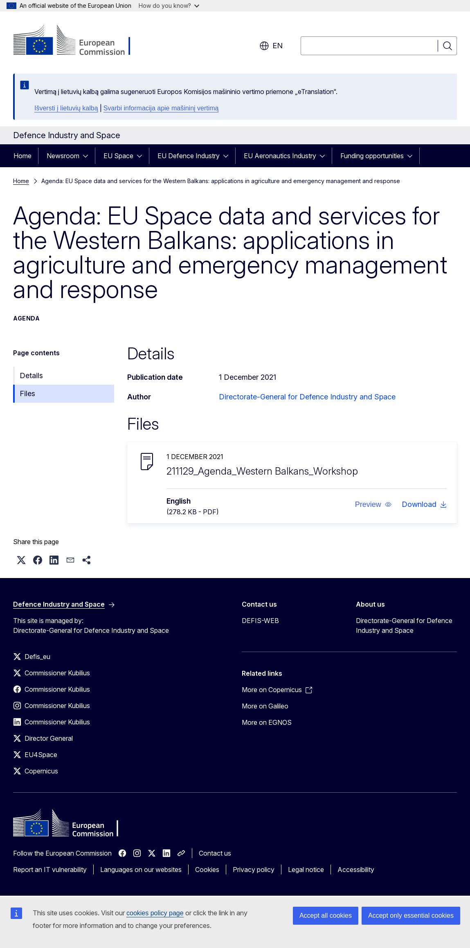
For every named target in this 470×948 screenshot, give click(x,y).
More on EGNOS (267, 722)
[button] (373, 504)
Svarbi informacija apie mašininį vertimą (161, 108)
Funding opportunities (372, 156)
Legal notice (306, 869)
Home (22, 156)
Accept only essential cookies (411, 915)
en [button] (271, 46)
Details (31, 375)
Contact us (215, 853)
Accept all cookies (325, 915)
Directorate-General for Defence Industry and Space (307, 396)
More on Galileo (265, 706)
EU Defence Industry (188, 156)
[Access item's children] (88, 155)
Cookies (207, 869)
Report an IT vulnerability (50, 869)
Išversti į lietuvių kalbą (66, 108)
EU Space (118, 156)
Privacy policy (253, 869)
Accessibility (355, 869)
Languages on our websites (141, 869)
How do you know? (169, 5)
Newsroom (63, 156)
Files (27, 393)
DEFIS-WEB (260, 620)
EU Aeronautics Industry (280, 156)
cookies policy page (155, 913)
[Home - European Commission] (79, 41)
